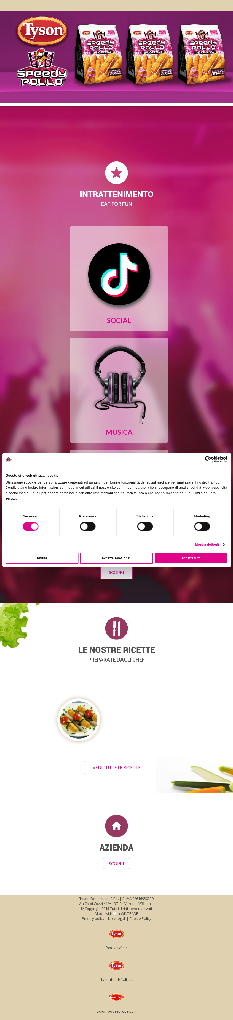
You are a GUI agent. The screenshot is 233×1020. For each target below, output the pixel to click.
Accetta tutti (190, 558)
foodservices (116, 938)
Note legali (117, 918)
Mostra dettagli (207, 544)
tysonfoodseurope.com (117, 1001)
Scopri (116, 572)
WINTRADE (129, 913)
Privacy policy (93, 918)
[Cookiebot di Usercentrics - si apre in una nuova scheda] (203, 459)
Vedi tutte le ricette (117, 767)
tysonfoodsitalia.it (116, 970)
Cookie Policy (140, 918)
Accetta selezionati (116, 558)
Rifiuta (42, 558)
